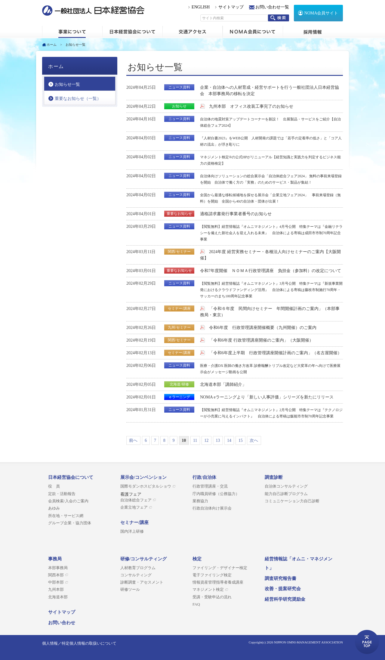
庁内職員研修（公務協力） (215, 494)
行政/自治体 (204, 477)
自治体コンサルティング (286, 486)
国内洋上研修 (132, 531)
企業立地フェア (134, 507)
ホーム (72, 32)
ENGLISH (201, 7)
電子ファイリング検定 (212, 575)
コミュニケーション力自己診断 (292, 501)
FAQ (196, 604)
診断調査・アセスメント (141, 582)
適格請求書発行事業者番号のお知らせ (236, 214)
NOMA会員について (253, 32)
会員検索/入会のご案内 (68, 501)
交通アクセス (192, 32)
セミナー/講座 (134, 522)
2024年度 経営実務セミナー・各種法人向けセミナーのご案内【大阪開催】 (270, 254)
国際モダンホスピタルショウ (145, 486)
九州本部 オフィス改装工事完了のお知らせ (251, 106)
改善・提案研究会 (283, 588)
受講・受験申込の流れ (212, 597)
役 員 (54, 486)
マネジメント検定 (208, 589)
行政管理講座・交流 (210, 486)
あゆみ (54, 508)
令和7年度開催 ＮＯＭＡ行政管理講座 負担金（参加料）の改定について (270, 270)
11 (195, 440)
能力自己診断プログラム (286, 494)
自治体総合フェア (136, 500)
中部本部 (56, 582)
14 (229, 440)
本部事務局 (58, 568)
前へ (133, 440)
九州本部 (56, 589)
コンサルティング (136, 575)
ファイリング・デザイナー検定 (219, 568)
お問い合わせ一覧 (272, 7)
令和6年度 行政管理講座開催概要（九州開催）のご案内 (262, 327)
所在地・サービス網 (65, 516)
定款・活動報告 (61, 494)
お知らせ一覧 (67, 84)
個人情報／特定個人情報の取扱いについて (79, 643)
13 (218, 440)
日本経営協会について (132, 32)
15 (241, 440)
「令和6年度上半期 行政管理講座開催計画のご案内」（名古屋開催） (275, 353)
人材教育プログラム (138, 568)
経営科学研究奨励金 (285, 599)
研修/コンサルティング (143, 558)
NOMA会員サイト (321, 13)
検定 (197, 558)
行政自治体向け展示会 (212, 508)
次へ (254, 440)
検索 (278, 17)
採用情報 (313, 32)
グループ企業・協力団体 (69, 523)
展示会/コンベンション (143, 477)
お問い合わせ (61, 622)
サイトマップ (231, 7)
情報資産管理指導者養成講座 (217, 582)
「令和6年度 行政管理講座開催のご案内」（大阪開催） (261, 340)
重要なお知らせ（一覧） (78, 98)
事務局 (55, 558)
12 (206, 440)
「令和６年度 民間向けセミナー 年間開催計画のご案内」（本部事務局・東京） (270, 311)
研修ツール (130, 589)
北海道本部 (58, 597)
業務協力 (200, 501)
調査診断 (274, 477)
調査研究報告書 (280, 578)
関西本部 (56, 575)
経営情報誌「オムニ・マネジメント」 (298, 563)
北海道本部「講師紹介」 (223, 384)
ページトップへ (367, 642)
